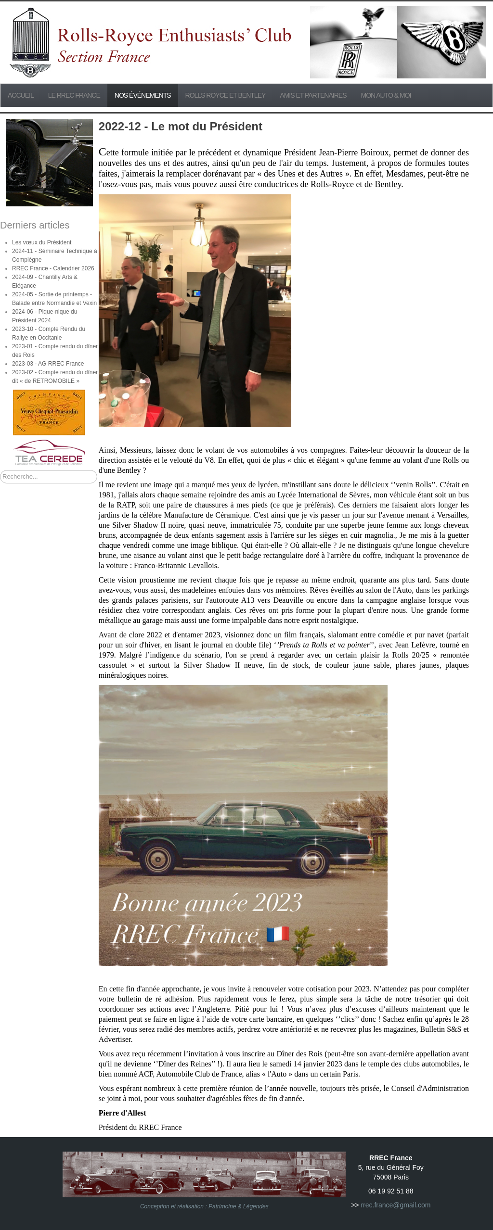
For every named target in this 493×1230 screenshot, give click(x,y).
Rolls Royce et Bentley (225, 95)
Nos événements (143, 95)
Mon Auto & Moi (386, 95)
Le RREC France (74, 95)
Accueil (21, 95)
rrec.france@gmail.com (395, 1205)
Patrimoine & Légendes (238, 1206)
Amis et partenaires (313, 95)
